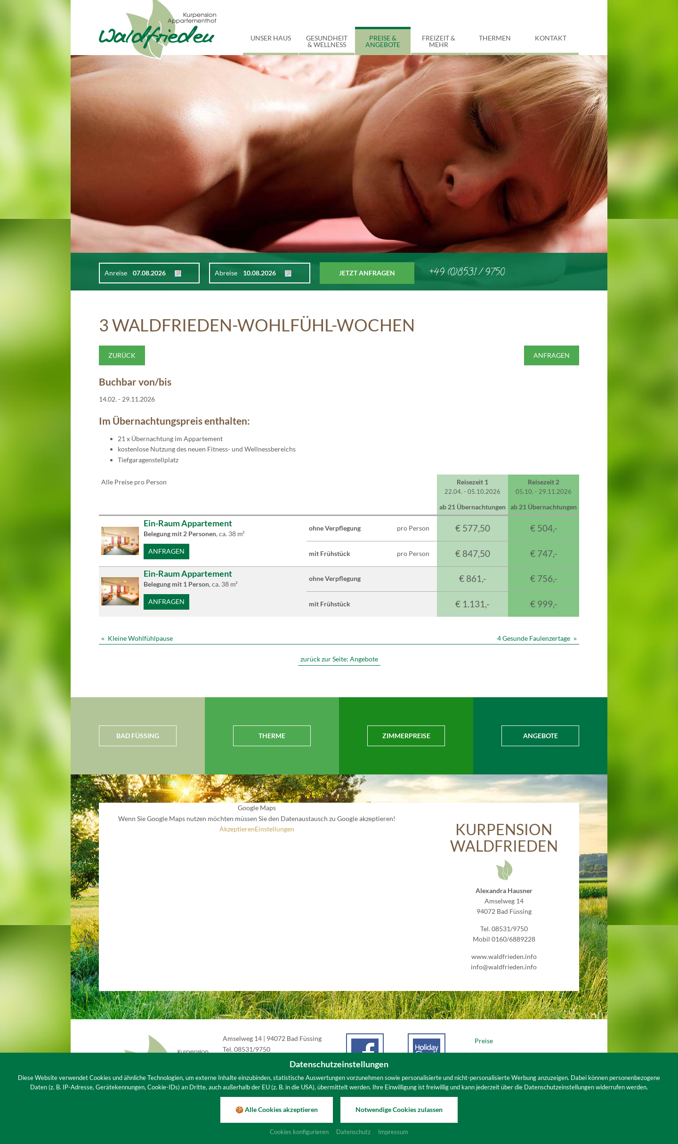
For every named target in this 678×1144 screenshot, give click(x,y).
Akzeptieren (237, 829)
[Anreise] (153, 273)
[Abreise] (263, 273)
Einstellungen (274, 829)
